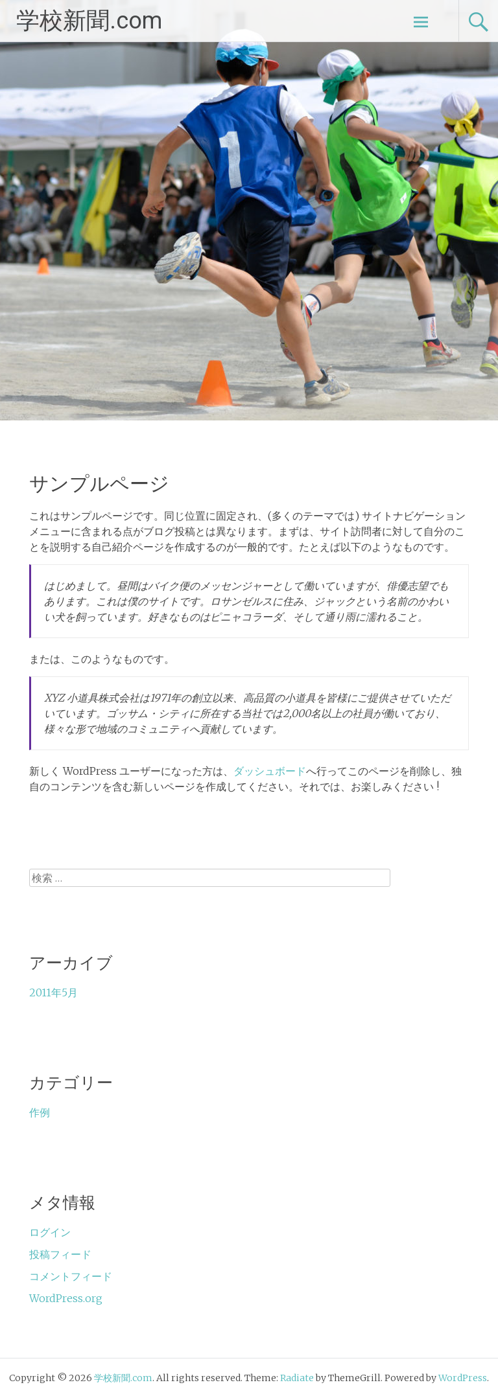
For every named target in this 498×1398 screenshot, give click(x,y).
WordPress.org (65, 1298)
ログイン (50, 1232)
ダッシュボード (269, 770)
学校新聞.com (89, 20)
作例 (39, 1112)
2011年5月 (53, 992)
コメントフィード (70, 1276)
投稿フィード (60, 1254)
